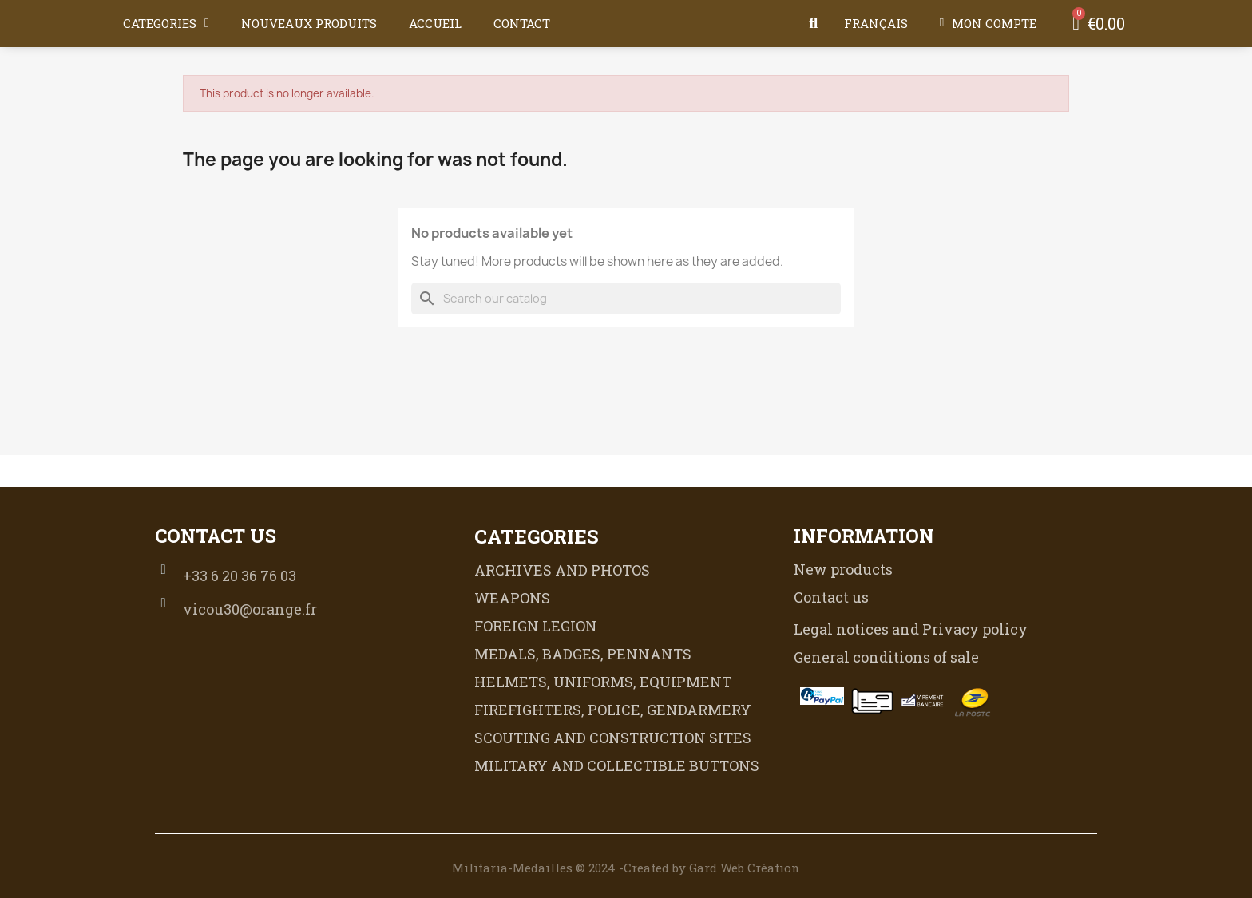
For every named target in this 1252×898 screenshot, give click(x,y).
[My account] (988, 23)
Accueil (435, 23)
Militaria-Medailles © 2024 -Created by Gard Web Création (626, 868)
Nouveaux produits (309, 23)
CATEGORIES (166, 23)
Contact (521, 23)
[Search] (626, 298)
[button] (813, 23)
